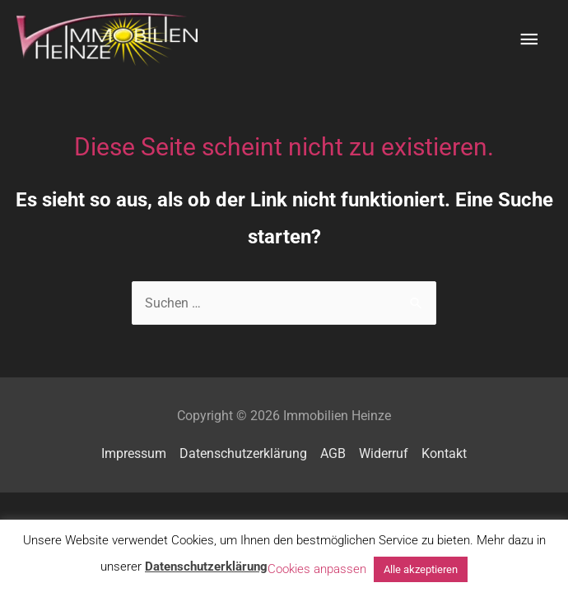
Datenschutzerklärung (243, 453)
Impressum (133, 453)
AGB (333, 453)
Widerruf (383, 453)
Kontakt (444, 453)
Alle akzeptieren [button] (421, 569)
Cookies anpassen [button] (317, 569)
